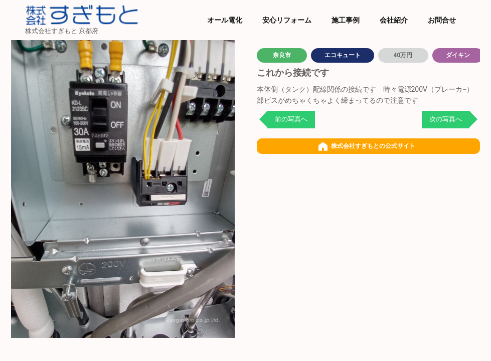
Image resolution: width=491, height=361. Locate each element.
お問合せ (442, 20)
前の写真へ (291, 119)
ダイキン (458, 55)
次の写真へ (445, 119)
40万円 (403, 55)
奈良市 (282, 55)
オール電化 (224, 20)
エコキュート (342, 55)
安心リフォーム (286, 20)
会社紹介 (394, 20)
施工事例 (346, 20)
